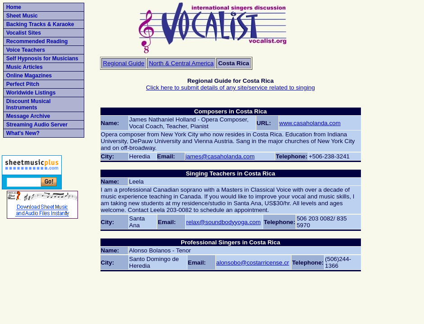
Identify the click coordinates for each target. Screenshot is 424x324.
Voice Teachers (25, 50)
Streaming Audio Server (37, 125)
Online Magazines (29, 75)
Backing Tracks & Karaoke (40, 24)
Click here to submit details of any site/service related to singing (230, 87)
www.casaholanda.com (310, 123)
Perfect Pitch (22, 84)
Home (13, 7)
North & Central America (181, 63)
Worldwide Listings (31, 93)
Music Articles (24, 67)
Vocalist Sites (23, 33)
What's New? (23, 133)
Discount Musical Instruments (28, 104)
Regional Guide (124, 63)
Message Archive (28, 116)
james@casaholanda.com (220, 156)
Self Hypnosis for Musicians (42, 58)
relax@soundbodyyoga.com (223, 222)
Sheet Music (22, 16)
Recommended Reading (37, 41)
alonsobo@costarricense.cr (252, 262)
